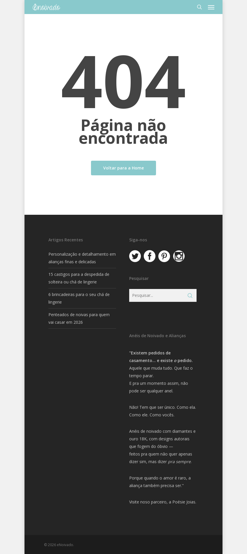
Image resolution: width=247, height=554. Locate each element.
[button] (211, 7)
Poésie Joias (183, 502)
